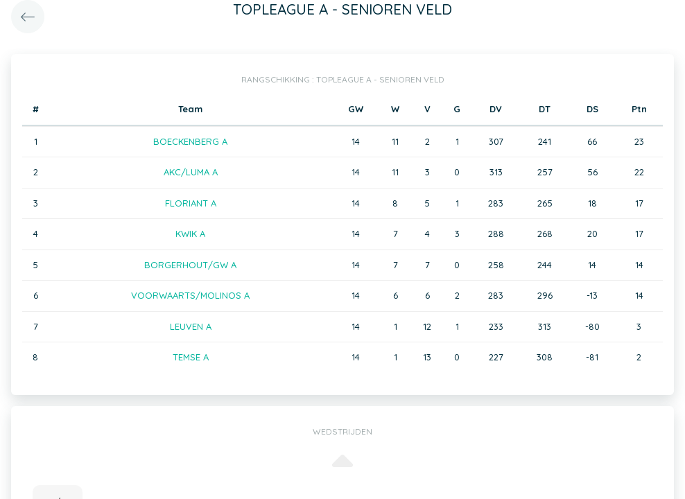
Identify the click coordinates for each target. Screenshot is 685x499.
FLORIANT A (190, 203)
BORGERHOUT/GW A (190, 264)
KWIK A (190, 233)
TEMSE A (191, 356)
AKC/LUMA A (191, 171)
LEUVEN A (190, 326)
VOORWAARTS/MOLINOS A (190, 295)
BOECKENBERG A (190, 141)
